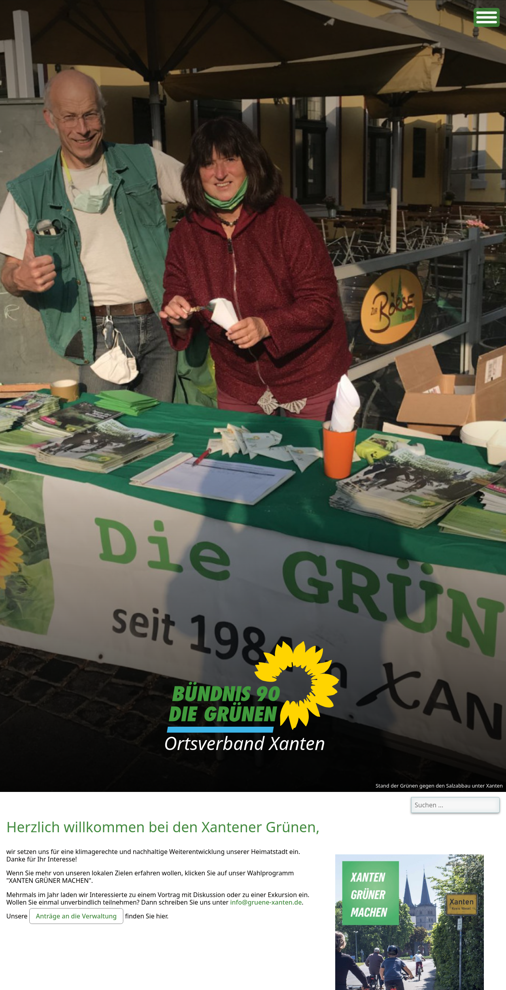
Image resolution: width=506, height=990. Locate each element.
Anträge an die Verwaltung (76, 916)
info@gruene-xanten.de (266, 902)
